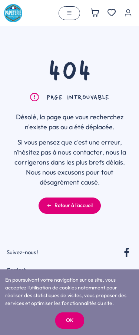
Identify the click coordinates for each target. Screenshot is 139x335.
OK (69, 320)
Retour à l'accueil (70, 205)
